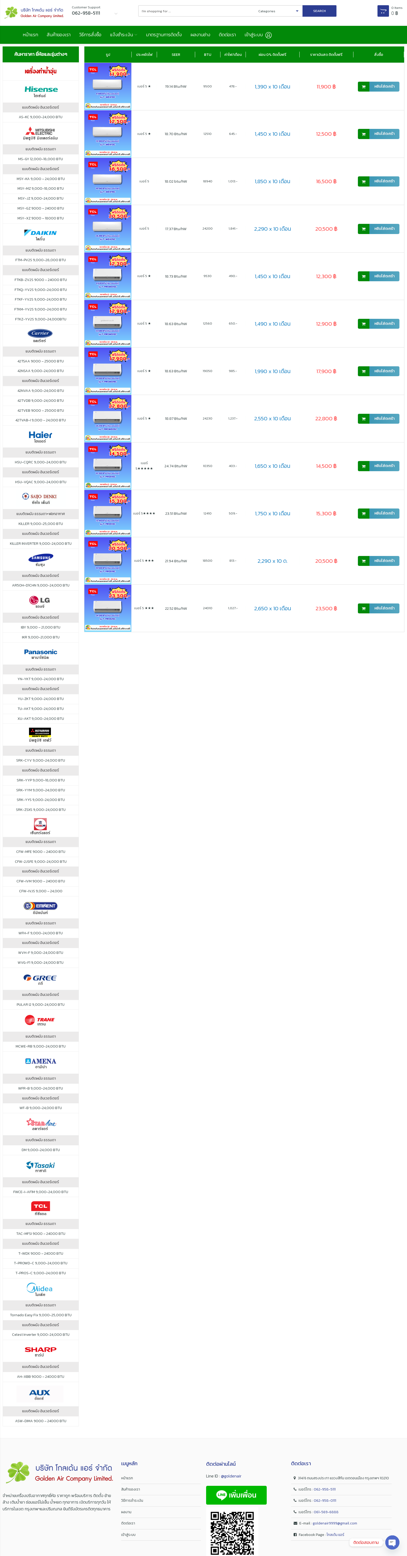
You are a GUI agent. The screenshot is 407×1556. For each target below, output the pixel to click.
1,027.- (233, 608)
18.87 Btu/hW (176, 418)
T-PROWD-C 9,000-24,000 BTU (40, 1263)
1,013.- (232, 181)
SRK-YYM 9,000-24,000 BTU (40, 790)
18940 (207, 181)
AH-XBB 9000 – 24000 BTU (40, 1377)
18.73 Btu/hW (176, 276)
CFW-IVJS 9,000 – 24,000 (40, 891)
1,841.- (233, 228)
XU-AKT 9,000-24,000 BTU (41, 719)
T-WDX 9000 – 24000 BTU (40, 1254)
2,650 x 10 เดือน (272, 608)
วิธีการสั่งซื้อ (90, 34)
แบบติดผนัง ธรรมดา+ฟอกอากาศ (40, 514)
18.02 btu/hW (176, 181)
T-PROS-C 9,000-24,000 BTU (40, 1273)
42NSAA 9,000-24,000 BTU (41, 371)
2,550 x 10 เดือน (272, 418)
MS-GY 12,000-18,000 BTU (40, 159)
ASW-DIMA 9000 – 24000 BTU (40, 1421)
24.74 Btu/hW (176, 466)
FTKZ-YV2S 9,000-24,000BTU (40, 319)
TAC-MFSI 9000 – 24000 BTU (40, 1234)
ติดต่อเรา (227, 34)
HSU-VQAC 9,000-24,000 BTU (40, 482)
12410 (207, 513)
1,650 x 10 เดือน (272, 466)
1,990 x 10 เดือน (272, 371)
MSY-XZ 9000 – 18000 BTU (41, 218)
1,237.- (232, 418)
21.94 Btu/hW (176, 561)
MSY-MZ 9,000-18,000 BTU (41, 189)
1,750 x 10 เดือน (272, 513)
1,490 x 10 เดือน (272, 324)
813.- (232, 560)
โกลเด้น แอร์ (335, 1534)
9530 (207, 275)
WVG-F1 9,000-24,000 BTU (40, 963)
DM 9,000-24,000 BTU (41, 1150)
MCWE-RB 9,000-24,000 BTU (41, 1046)
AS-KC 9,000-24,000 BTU (40, 117)
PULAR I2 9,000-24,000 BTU (41, 1005)
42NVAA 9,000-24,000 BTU (41, 391)
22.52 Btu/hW (176, 608)
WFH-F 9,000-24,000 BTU (41, 933)
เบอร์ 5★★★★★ (144, 465)
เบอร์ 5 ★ (144, 86)
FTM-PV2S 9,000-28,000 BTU (40, 260)
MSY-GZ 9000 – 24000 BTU (41, 208)
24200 (207, 228)
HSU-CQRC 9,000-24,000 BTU (40, 462)
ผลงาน (126, 1512)
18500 (207, 560)
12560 (207, 323)
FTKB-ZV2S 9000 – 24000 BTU (41, 280)
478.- (233, 86)
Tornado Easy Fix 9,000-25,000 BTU (41, 1315)
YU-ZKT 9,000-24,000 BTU (41, 699)
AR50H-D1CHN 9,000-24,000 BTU (40, 585)
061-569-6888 (326, 1512)
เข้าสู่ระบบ (128, 1534)
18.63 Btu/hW (176, 324)
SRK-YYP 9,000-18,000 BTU (41, 780)
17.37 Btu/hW (176, 229)
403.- (233, 465)
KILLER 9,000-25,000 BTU (41, 524)
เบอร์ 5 (144, 181)
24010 (207, 608)
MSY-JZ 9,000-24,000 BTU (40, 198)
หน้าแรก (30, 34)
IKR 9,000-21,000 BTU (41, 637)
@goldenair (231, 1476)
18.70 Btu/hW (176, 134)
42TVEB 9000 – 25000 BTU (41, 411)
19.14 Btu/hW (176, 86)
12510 (207, 133)
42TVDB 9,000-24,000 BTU (41, 401)
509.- (233, 513)
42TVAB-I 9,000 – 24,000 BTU (40, 420)
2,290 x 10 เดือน (272, 229)
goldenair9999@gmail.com (335, 1523)
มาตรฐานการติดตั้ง (164, 34)
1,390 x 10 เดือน (272, 86)
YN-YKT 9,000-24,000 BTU (41, 679)
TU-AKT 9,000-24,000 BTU (41, 709)
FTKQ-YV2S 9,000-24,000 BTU (41, 290)
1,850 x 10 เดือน (272, 181)
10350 (207, 465)
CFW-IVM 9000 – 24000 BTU (40, 881)
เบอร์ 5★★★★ (144, 513)
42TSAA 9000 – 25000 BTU (41, 361)
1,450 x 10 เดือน (272, 134)
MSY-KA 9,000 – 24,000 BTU (41, 179)
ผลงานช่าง (200, 34)
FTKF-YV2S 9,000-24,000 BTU (41, 299)
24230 (207, 418)
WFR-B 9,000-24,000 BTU (40, 1088)
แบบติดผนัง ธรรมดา (41, 149)
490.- (233, 275)
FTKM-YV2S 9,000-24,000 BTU (40, 309)
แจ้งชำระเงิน (121, 34)
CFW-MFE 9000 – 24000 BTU (40, 852)
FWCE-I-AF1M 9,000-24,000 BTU (40, 1192)
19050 (207, 370)
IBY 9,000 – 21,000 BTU (40, 627)
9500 (207, 86)
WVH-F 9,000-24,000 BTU (40, 953)
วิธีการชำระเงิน (132, 1500)
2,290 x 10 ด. (273, 561)
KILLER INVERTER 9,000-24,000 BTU (41, 544)
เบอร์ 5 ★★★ (144, 560)
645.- (233, 133)
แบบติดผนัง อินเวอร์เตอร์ (40, 107)
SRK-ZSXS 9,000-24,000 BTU (41, 810)
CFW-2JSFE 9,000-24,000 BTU (41, 862)
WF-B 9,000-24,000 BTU (41, 1108)
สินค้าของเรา (59, 34)
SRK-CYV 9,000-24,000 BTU (40, 760)
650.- (233, 323)
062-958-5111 (325, 1489)
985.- (233, 370)
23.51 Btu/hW (176, 513)
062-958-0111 (325, 1500)
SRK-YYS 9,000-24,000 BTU (41, 800)
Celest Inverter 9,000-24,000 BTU (40, 1335)
